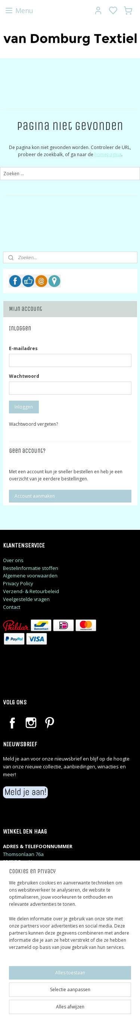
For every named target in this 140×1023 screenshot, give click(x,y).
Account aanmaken (35, 496)
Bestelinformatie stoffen (30, 568)
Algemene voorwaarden (30, 575)
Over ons (13, 560)
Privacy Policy (18, 583)
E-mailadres (23, 348)
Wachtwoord (24, 376)
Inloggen (24, 407)
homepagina (107, 154)
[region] (70, 918)
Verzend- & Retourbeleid (31, 591)
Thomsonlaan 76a (23, 854)
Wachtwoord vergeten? (33, 424)
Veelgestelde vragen (26, 599)
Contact (11, 607)
